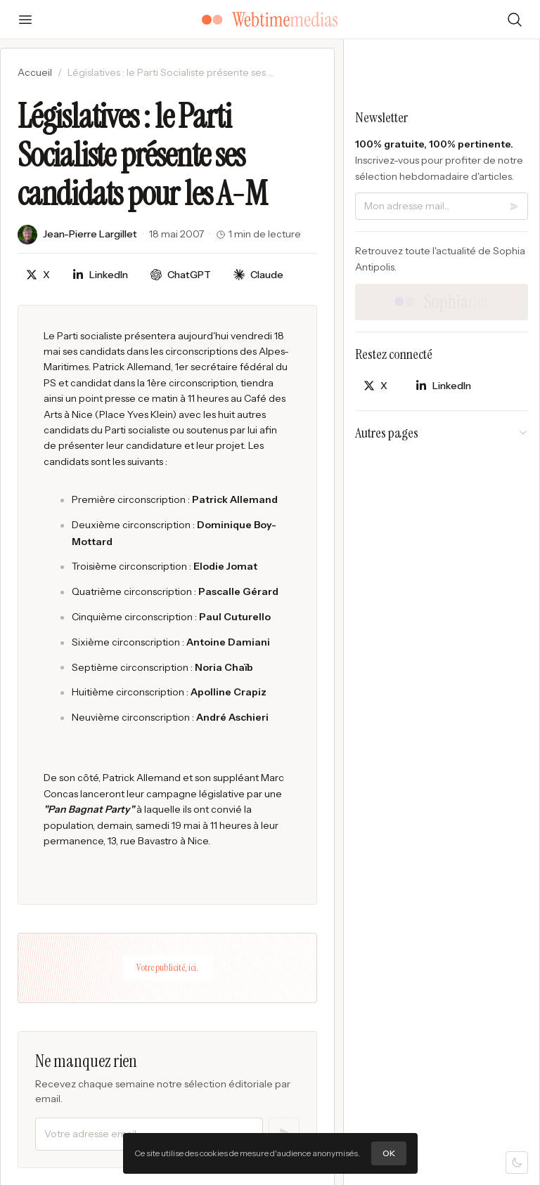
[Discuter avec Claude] (258, 275)
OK (388, 1153)
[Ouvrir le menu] (25, 20)
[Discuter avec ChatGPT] (180, 275)
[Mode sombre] (517, 1162)
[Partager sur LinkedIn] (100, 275)
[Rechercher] (515, 20)
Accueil (35, 72)
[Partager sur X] (38, 275)
